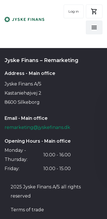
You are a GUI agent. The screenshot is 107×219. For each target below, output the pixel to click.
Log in (73, 11)
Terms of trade (27, 209)
